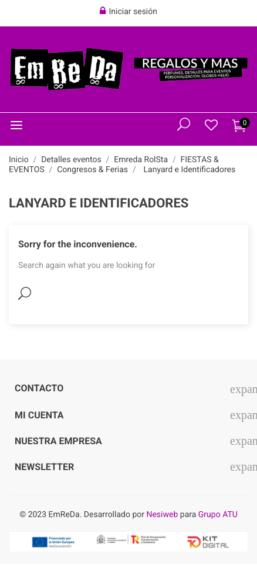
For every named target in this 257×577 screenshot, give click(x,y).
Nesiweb (162, 514)
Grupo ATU (218, 514)
